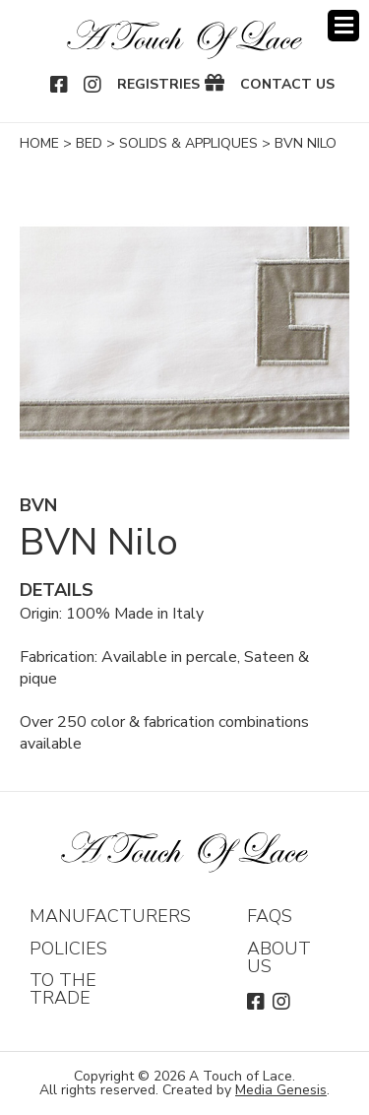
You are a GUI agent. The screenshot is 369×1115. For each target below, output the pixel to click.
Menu (343, 25)
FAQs (269, 916)
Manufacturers (110, 916)
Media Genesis (281, 1090)
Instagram (93, 85)
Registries (158, 85)
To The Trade (63, 989)
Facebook (60, 85)
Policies (68, 948)
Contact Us (287, 85)
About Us (279, 957)
